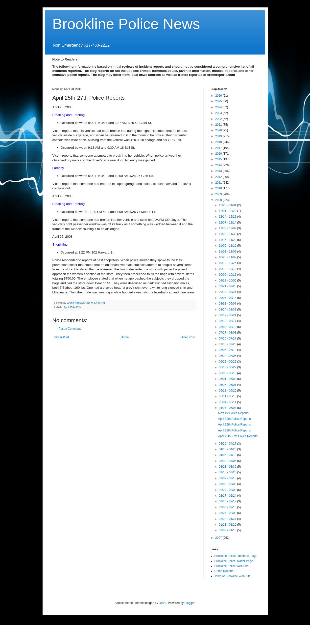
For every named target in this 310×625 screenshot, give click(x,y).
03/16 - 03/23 (228, 472)
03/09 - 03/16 (228, 478)
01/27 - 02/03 (228, 513)
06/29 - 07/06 (228, 356)
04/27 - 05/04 (228, 408)
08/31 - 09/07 (228, 303)
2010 (219, 188)
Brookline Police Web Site (232, 566)
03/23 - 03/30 (228, 466)
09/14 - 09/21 (228, 292)
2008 (219, 200)
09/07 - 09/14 (228, 298)
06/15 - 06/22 (228, 367)
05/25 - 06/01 (228, 385)
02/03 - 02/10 (228, 507)
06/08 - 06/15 (228, 373)
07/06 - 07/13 (228, 350)
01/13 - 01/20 (228, 524)
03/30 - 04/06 (228, 461)
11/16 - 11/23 (228, 240)
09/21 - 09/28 (228, 286)
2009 (219, 194)
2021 (219, 124)
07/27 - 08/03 (228, 332)
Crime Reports (224, 571)
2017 (219, 148)
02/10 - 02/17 (228, 501)
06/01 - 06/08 (228, 379)
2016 (219, 153)
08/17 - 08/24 (228, 315)
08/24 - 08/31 (228, 309)
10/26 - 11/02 (228, 257)
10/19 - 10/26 (228, 263)
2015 (219, 159)
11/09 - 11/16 (228, 245)
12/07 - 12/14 (228, 222)
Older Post (188, 337)
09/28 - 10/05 (228, 280)
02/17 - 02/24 (228, 495)
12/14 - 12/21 (228, 216)
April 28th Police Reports (234, 430)
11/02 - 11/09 (228, 251)
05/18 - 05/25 (228, 390)
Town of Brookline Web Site (233, 576)
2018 (219, 142)
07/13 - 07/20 (228, 344)
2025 (219, 101)
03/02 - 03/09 (228, 484)
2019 (219, 136)
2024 (219, 107)
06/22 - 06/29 (228, 361)
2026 (219, 95)
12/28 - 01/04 (228, 205)
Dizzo (162, 603)
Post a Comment (70, 328)
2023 (219, 113)
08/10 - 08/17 (228, 321)
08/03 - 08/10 (228, 327)
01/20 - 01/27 (228, 519)
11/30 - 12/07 (228, 228)
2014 (219, 165)
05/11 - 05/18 (228, 396)
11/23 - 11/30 (228, 234)
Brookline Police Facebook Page (236, 556)
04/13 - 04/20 (228, 449)
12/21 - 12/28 (228, 211)
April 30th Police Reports (234, 419)
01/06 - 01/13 (228, 530)
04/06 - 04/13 (228, 455)
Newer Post (61, 337)
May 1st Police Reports (233, 413)
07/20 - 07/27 (228, 338)
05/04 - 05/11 (228, 402)
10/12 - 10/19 (228, 269)
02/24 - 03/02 (228, 490)
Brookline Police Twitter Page (234, 561)
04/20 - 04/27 (228, 443)
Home (125, 337)
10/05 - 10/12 (228, 274)
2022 (219, 119)
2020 (219, 130)
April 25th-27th (72, 307)
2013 (219, 171)
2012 (219, 177)
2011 (219, 182)
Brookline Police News (126, 24)
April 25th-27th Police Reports (237, 436)
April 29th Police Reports (234, 424)
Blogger (189, 603)
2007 (219, 538)
